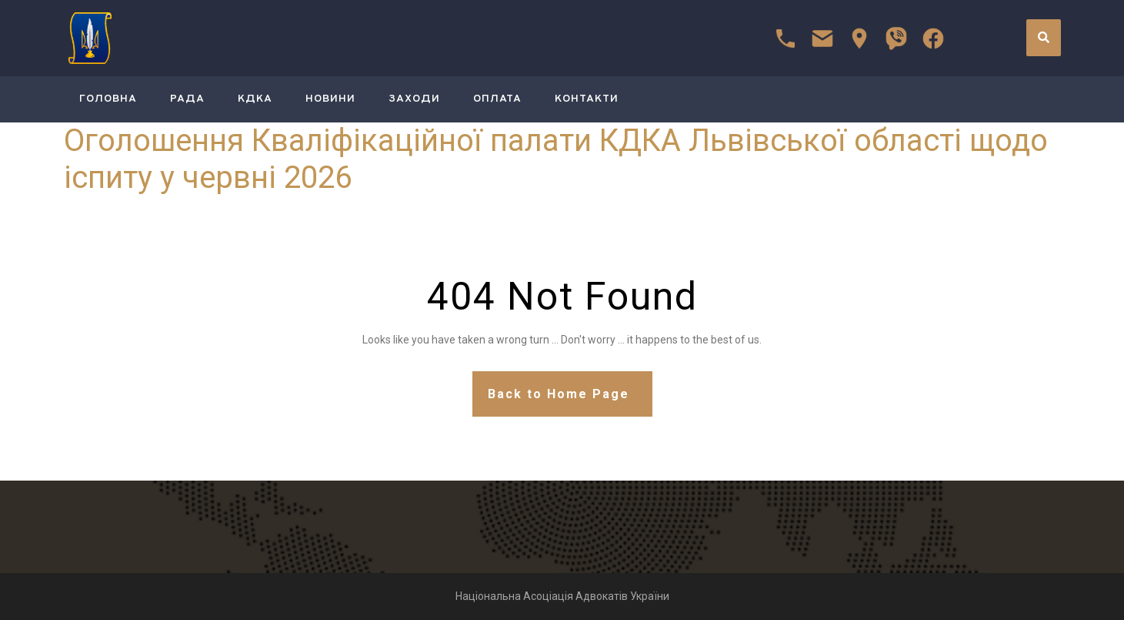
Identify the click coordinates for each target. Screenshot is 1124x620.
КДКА (255, 99)
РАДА (187, 99)
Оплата (497, 99)
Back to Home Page (558, 394)
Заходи (414, 99)
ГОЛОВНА (108, 99)
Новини (330, 99)
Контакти (587, 99)
